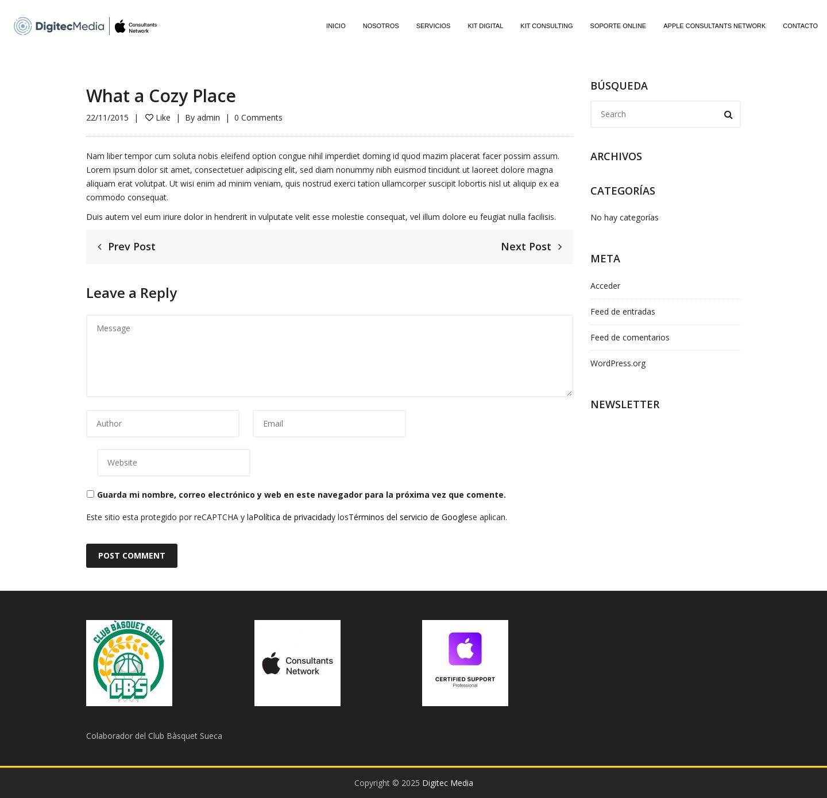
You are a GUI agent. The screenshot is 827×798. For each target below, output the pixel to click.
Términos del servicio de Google (409, 517)
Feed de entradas (622, 311)
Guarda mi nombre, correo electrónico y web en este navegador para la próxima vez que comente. (301, 494)
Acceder (605, 285)
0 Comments (258, 117)
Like (158, 117)
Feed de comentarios (630, 337)
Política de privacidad (292, 517)
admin (208, 117)
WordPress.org (618, 363)
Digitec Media (447, 782)
